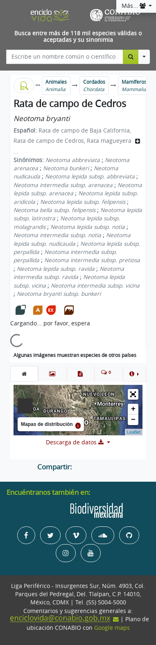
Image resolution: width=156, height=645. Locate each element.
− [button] (133, 420)
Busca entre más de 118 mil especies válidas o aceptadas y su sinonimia (78, 36)
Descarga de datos (75, 442)
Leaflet (133, 432)
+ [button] (133, 409)
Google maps (112, 627)
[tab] (24, 374)
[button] (134, 374)
